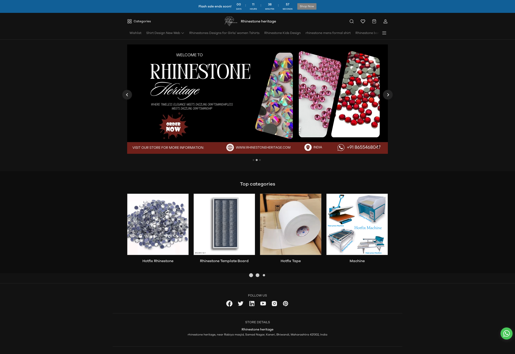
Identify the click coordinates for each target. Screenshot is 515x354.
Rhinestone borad (369, 33)
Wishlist (135, 33)
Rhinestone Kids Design (282, 33)
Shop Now (307, 6)
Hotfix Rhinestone (157, 261)
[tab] (253, 160)
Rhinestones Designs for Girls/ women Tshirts (224, 33)
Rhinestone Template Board (224, 261)
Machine (357, 261)
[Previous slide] (127, 95)
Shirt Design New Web (165, 33)
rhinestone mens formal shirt (328, 33)
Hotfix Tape (291, 261)
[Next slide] (388, 95)
